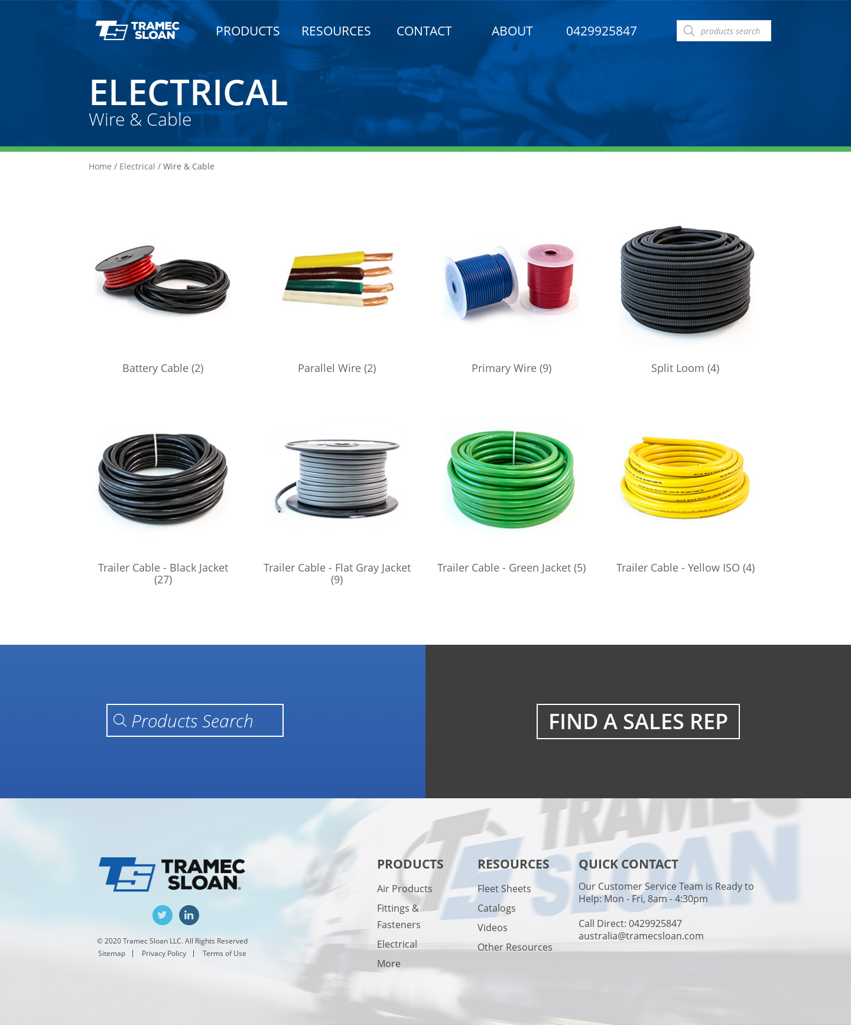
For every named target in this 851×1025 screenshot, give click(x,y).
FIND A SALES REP (638, 721)
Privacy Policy (164, 953)
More (389, 963)
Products (248, 30)
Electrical (137, 166)
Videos (493, 927)
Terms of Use (224, 953)
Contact (424, 30)
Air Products (405, 888)
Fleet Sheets (504, 888)
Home (100, 166)
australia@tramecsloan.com (641, 935)
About (512, 30)
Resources (336, 30)
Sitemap (111, 953)
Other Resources (515, 947)
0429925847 (601, 30)
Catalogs (497, 908)
